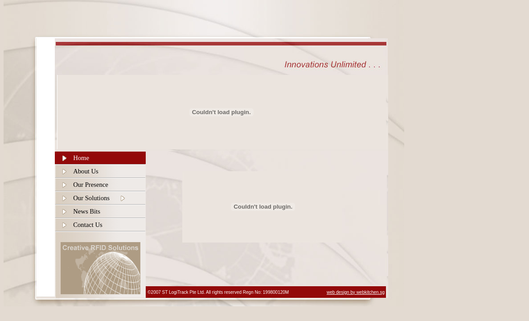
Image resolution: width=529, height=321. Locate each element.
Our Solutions (91, 198)
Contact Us (88, 224)
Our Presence (90, 184)
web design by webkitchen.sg (356, 292)
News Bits (86, 211)
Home (81, 157)
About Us (85, 171)
